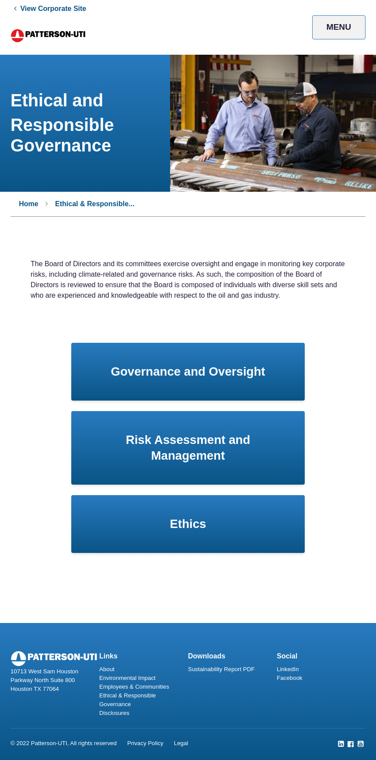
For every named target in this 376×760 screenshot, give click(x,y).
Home (28, 204)
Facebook (289, 678)
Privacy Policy (145, 743)
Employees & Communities (134, 686)
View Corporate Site (53, 8)
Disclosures (114, 713)
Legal (181, 743)
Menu (339, 27)
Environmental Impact (127, 678)
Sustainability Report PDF (221, 669)
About (107, 669)
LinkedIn (288, 669)
